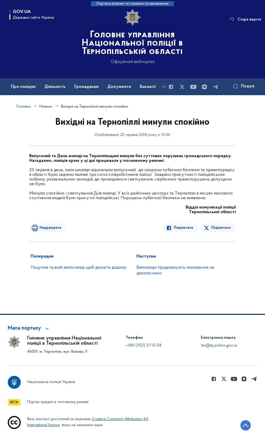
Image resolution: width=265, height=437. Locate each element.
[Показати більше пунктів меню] (164, 86)
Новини (45, 107)
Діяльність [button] (55, 87)
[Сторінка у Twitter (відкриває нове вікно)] (182, 87)
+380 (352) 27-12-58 (143, 345)
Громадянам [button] (86, 87)
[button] (29, 328)
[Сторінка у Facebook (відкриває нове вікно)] (171, 87)
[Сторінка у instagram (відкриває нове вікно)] (204, 87)
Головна (24, 107)
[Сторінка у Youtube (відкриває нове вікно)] (193, 87)
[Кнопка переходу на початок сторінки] (245, 425)
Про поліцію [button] (23, 87)
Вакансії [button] (148, 87)
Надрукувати (50, 228)
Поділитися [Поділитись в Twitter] (221, 228)
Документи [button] (119, 87)
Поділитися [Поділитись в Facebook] (183, 228)
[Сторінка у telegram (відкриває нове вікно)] (215, 87)
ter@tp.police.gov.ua (219, 345)
